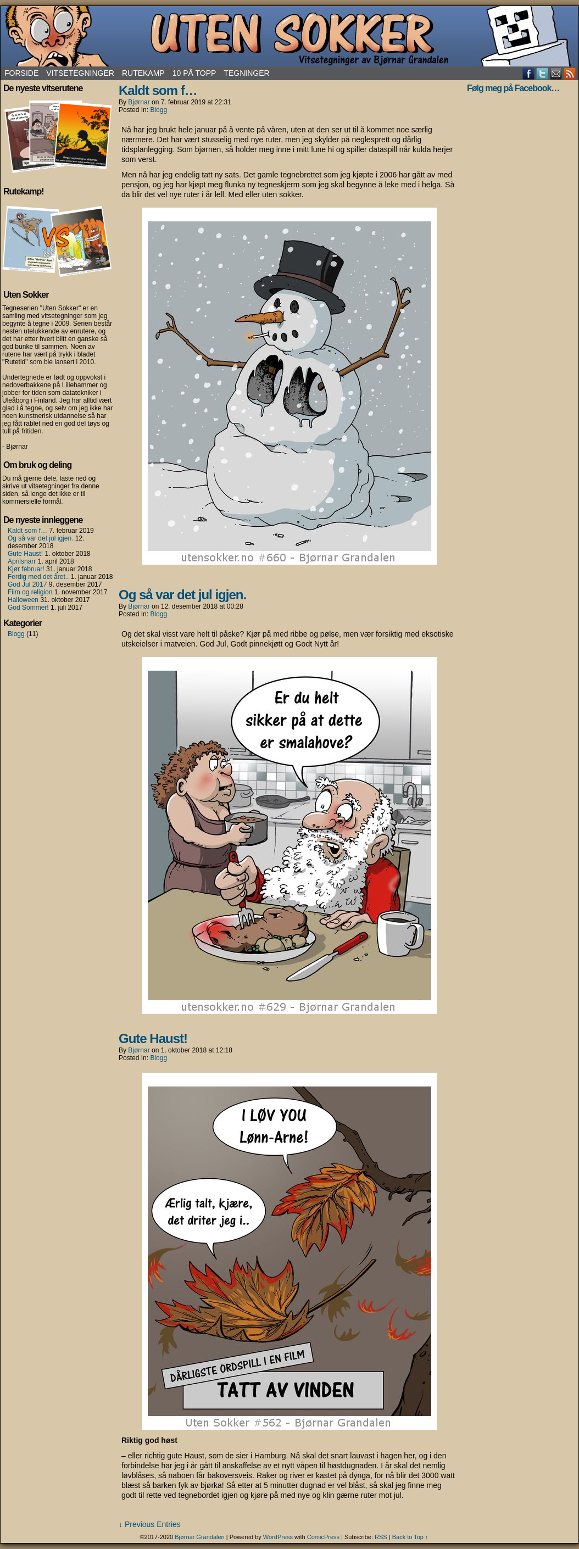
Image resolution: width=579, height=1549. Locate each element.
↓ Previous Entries (150, 1524)
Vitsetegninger (80, 73)
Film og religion (30, 592)
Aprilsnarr (22, 561)
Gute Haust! (25, 554)
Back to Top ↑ (410, 1537)
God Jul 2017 (27, 584)
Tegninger (246, 73)
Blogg (16, 634)
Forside (21, 73)
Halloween (23, 600)
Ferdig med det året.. (38, 577)
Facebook (529, 73)
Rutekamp (143, 73)
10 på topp (194, 73)
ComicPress (323, 1537)
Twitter (542, 73)
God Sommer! (28, 607)
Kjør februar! (26, 569)
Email (556, 73)
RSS (570, 73)
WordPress (278, 1537)
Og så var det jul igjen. (40, 538)
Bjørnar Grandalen (200, 1537)
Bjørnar (138, 102)
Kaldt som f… (27, 530)
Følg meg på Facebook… (513, 88)
